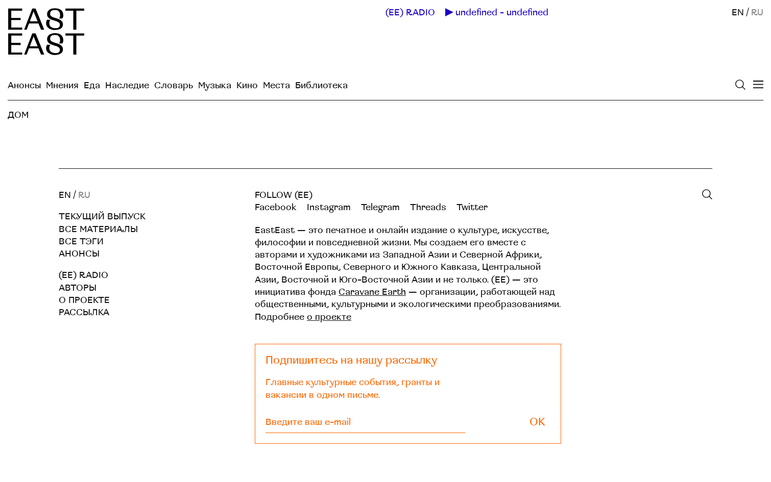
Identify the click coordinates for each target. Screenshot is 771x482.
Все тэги (81, 241)
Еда (92, 85)
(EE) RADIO (410, 13)
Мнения (62, 85)
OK (537, 422)
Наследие (127, 85)
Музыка (214, 85)
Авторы (78, 288)
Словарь (173, 85)
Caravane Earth (372, 292)
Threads (428, 207)
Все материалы (98, 229)
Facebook (276, 207)
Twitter (472, 207)
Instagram (329, 207)
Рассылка (84, 312)
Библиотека (321, 85)
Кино (247, 85)
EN (738, 12)
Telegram (380, 207)
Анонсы (24, 85)
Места (276, 85)
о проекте (329, 317)
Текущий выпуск (102, 216)
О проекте (84, 300)
